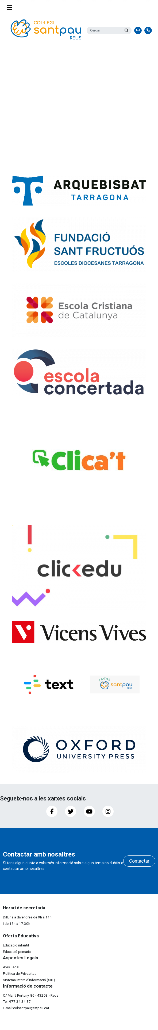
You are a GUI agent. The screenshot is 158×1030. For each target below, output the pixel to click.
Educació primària (17, 951)
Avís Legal (11, 967)
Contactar (139, 861)
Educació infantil (16, 945)
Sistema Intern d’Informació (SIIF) (29, 980)
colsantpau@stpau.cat (31, 1008)
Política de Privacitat (19, 973)
